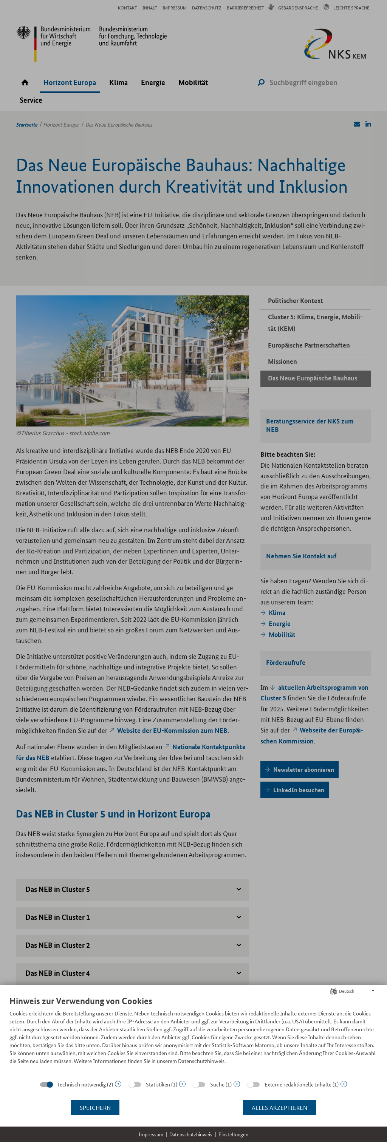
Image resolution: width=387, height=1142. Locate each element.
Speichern (95, 1107)
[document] (193, 1036)
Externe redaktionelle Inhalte (298, 1084)
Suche (217, 1084)
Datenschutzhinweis (190, 1134)
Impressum (151, 1134)
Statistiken (158, 1084)
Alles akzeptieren (279, 1107)
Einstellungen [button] (233, 1134)
